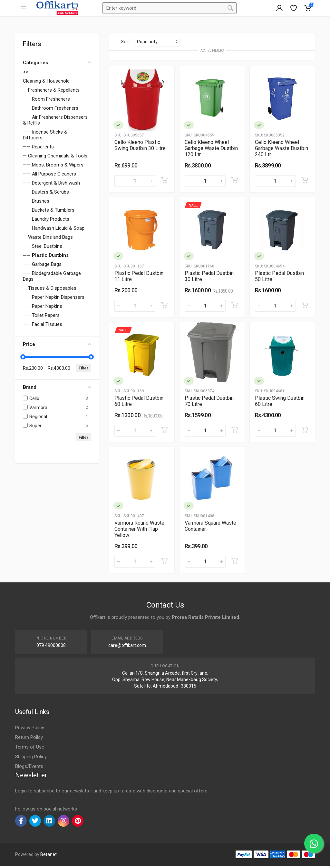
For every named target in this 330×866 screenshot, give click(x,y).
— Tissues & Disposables (49, 288)
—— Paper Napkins (42, 306)
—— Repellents (38, 147)
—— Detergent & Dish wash (51, 183)
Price (57, 344)
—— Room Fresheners (46, 99)
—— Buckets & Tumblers (48, 210)
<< (25, 72)
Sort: (126, 42)
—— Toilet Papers (41, 315)
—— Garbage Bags (42, 264)
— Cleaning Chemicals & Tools (55, 156)
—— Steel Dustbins (42, 246)
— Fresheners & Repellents (51, 90)
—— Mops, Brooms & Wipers (53, 165)
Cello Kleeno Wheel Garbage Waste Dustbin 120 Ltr (211, 148)
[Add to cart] (164, 180)
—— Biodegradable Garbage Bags (52, 276)
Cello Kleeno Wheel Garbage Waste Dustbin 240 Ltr (281, 148)
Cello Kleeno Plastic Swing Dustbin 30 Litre (140, 145)
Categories (57, 62)
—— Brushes (36, 201)
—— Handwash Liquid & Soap (53, 228)
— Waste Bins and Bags (48, 237)
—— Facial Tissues (42, 324)
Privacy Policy (29, 727)
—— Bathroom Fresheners (50, 108)
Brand (57, 387)
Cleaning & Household (46, 81)
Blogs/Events (29, 766)
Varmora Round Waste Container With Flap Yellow (139, 529)
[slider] (22, 356)
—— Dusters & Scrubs (46, 192)
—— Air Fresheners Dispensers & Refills (55, 120)
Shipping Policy (31, 757)
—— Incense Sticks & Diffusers (45, 135)
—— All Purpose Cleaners (49, 174)
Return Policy (29, 737)
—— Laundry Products (46, 219)
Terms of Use (29, 747)
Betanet (48, 854)
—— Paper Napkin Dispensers (53, 297)
